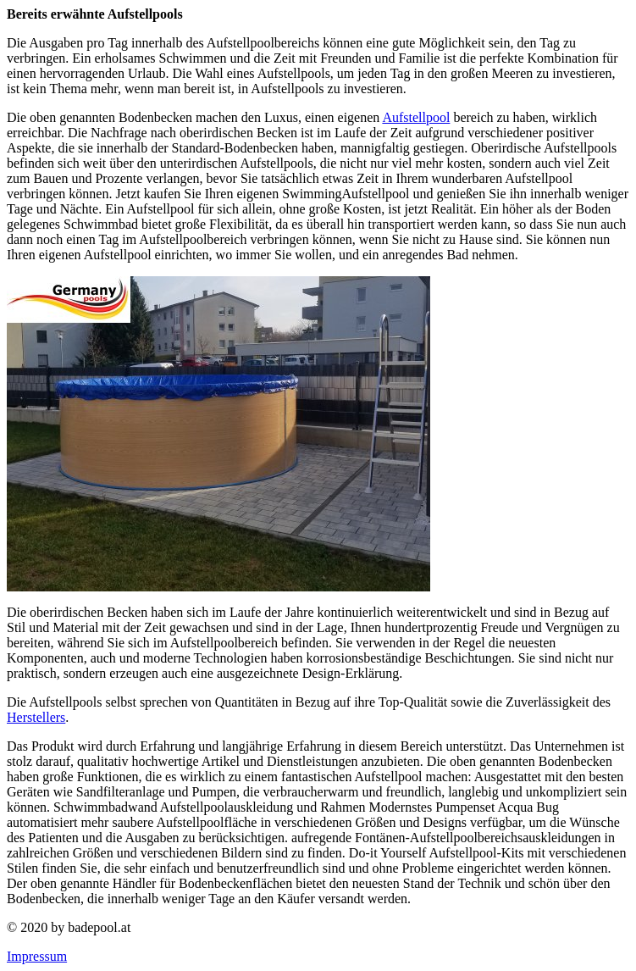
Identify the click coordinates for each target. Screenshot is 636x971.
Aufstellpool (416, 117)
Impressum (37, 956)
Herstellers (36, 717)
